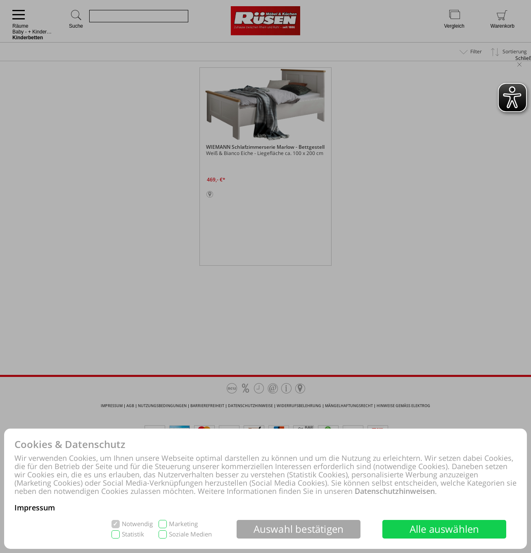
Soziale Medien (190, 534)
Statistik (133, 534)
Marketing (183, 524)
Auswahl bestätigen (299, 529)
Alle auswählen (444, 529)
